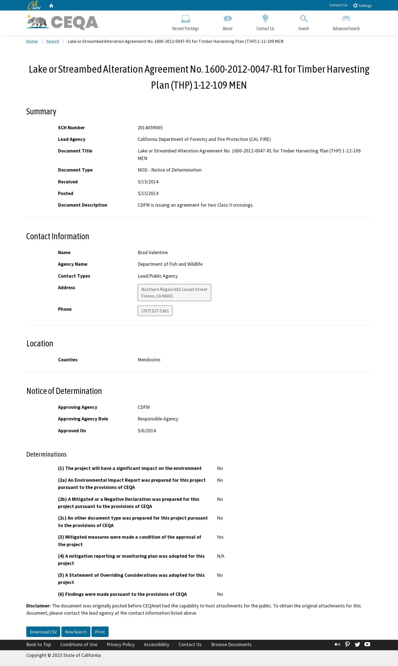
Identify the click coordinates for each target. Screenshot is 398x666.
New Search (76, 632)
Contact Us (338, 4)
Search (304, 21)
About (227, 21)
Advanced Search (346, 21)
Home (32, 41)
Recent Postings (186, 21)
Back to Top (38, 645)
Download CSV (43, 632)
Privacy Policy (121, 645)
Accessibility (156, 645)
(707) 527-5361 (155, 311)
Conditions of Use (78, 645)
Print (100, 632)
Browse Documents (231, 645)
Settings (362, 5)
